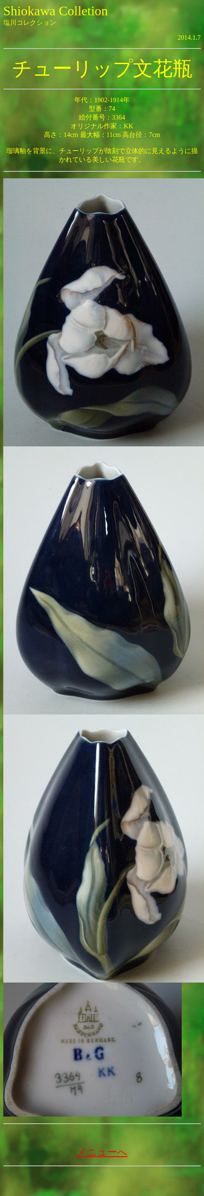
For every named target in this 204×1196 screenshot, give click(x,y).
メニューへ (102, 1152)
